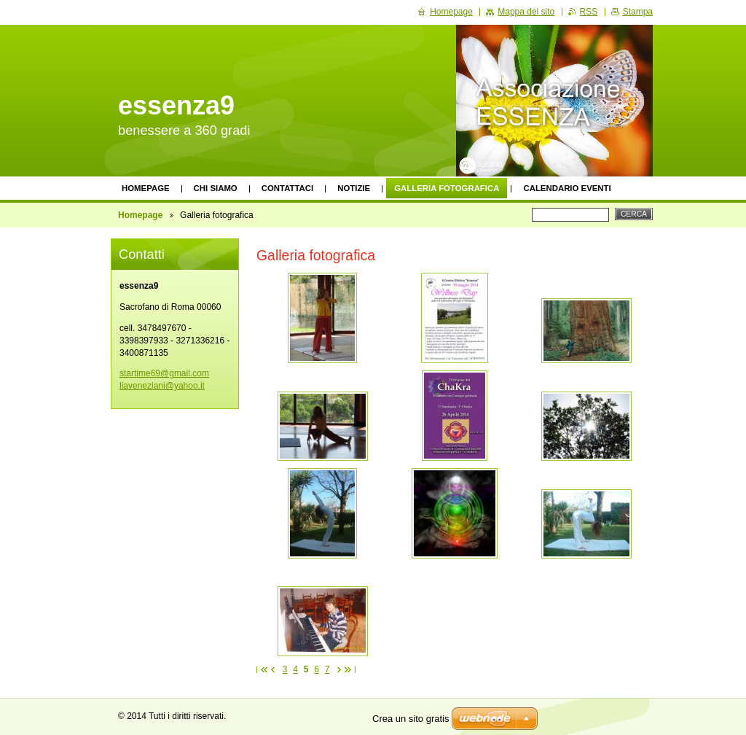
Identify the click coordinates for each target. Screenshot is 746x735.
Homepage (146, 188)
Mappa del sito (526, 12)
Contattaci (288, 188)
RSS (589, 12)
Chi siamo (215, 188)
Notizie (353, 188)
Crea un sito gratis (410, 718)
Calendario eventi (566, 188)
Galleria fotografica (446, 188)
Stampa (638, 12)
